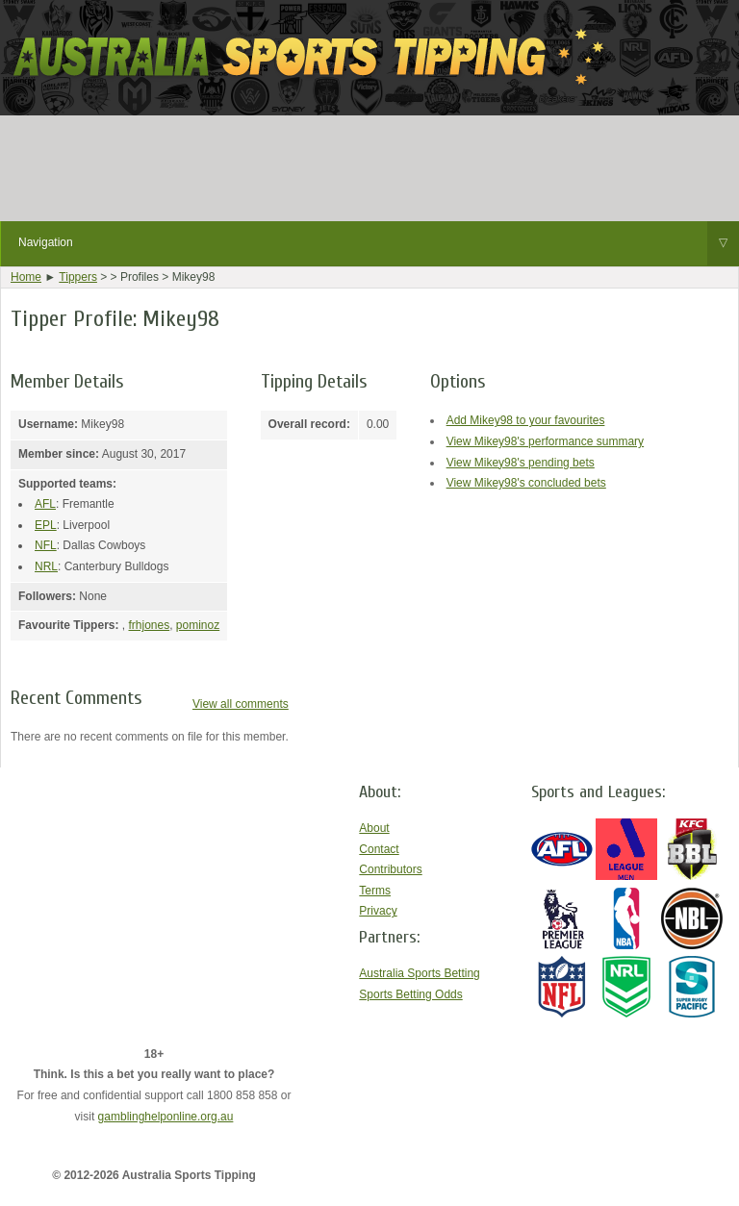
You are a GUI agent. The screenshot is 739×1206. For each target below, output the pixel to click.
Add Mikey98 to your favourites (525, 420)
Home (26, 277)
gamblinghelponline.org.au (166, 1116)
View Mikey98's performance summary (545, 441)
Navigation (378, 243)
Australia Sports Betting (419, 973)
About (374, 828)
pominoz (197, 625)
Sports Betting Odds (410, 994)
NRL (46, 566)
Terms (375, 890)
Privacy (377, 910)
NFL (46, 545)
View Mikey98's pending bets (520, 462)
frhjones (148, 625)
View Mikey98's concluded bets (526, 483)
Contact (378, 849)
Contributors (390, 869)
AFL (45, 504)
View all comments (240, 704)
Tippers (78, 277)
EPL (46, 525)
